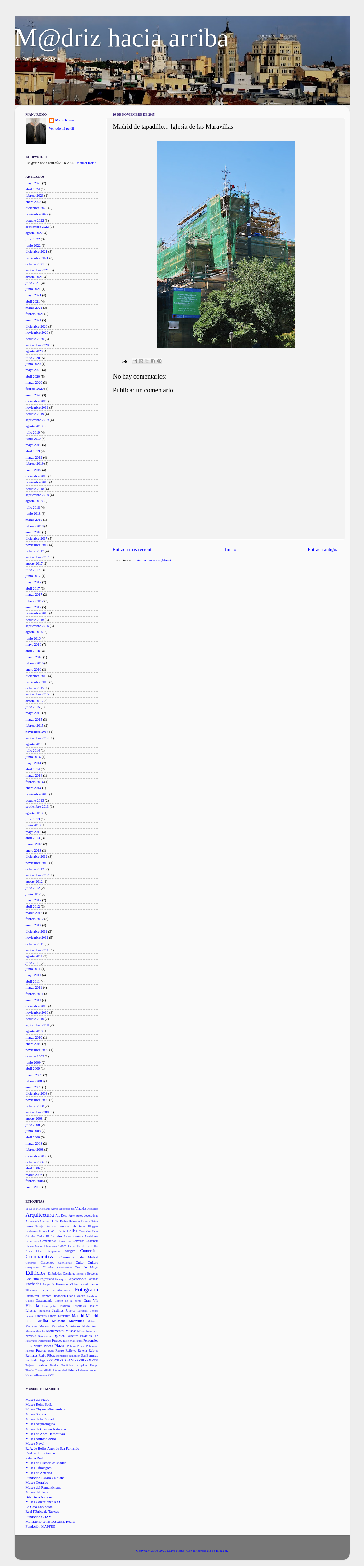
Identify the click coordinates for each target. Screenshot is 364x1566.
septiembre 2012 (37, 875)
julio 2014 (33, 750)
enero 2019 (33, 470)
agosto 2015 (34, 700)
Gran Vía (91, 1300)
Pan (95, 1336)
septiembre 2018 (37, 495)
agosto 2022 (34, 233)
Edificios (36, 1273)
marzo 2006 (34, 1175)
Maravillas (76, 1321)
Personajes (90, 1340)
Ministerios (73, 1326)
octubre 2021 (35, 264)
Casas (68, 1236)
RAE (51, 1350)
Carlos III (43, 1236)
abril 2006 (33, 1168)
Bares (29, 1226)
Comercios (89, 1250)
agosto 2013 (34, 813)
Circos (71, 1246)
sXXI (95, 1360)
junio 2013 (33, 825)
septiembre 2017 (37, 557)
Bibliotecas (78, 1226)
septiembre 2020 (37, 345)
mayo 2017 (33, 582)
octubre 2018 (35, 488)
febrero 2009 (35, 1081)
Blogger (221, 1550)
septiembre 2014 (37, 738)
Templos (81, 1365)
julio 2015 (33, 707)
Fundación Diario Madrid (69, 1296)
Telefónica (67, 1365)
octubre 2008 (35, 1106)
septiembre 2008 (37, 1112)
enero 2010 (33, 1044)
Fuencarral (32, 1296)
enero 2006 (33, 1187)
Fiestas (94, 1284)
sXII (56, 1360)
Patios (79, 1340)
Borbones (32, 1231)
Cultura (93, 1262)
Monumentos (55, 1331)
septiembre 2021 (37, 270)
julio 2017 (33, 569)
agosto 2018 (34, 501)
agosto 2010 (34, 1031)
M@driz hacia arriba (122, 38)
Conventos (47, 1262)
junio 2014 (33, 757)
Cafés (62, 1231)
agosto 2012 (34, 881)
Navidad (31, 1336)
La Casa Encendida (39, 1507)
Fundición (92, 1296)
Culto (80, 1262)
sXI (51, 1360)
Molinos (30, 1331)
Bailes (64, 1221)
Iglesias (31, 1310)
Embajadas (55, 1273)
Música (81, 1331)
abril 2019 (33, 451)
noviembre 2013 (37, 794)
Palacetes (72, 1336)
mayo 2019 (33, 445)
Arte (72, 1215)
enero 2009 (33, 1087)
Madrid (78, 1315)
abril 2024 (33, 189)
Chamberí (92, 1241)
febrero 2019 (35, 463)
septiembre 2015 (37, 694)
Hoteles (93, 1306)
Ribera (51, 1355)
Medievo (45, 1326)
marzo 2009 (34, 1075)
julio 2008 (33, 1125)
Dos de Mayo (86, 1267)
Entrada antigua (323, 549)
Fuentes (45, 1296)
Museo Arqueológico (40, 1424)
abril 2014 (33, 769)
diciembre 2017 (36, 538)
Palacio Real (34, 1458)
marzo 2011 (34, 987)
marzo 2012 (34, 912)
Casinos (78, 1236)
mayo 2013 (33, 832)
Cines (62, 1246)
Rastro (59, 1350)
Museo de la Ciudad (40, 1419)
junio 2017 (33, 576)
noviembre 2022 (37, 214)
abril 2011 (33, 981)
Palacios (86, 1336)
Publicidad (92, 1346)
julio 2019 (33, 432)
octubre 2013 (35, 800)
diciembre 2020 (36, 326)
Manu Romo (64, 120)
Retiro (42, 1355)
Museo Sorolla (36, 1414)
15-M (36, 1208)
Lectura (94, 1310)
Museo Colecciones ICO (43, 1502)
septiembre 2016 (37, 626)
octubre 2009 (35, 1056)
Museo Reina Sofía (39, 1404)
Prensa (81, 1346)
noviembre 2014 (37, 731)
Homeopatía (49, 1306)
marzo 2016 (34, 657)
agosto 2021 (34, 276)
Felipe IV (48, 1284)
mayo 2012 (33, 900)
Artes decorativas (87, 1215)
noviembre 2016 (37, 613)
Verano (93, 1370)
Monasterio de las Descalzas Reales (50, 1521)
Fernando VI (64, 1284)
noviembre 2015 (37, 682)
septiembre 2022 (37, 226)
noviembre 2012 (37, 862)
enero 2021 (33, 320)
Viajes (29, 1375)
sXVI (70, 1360)
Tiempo (94, 1365)
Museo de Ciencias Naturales (46, 1429)
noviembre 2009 (37, 1050)
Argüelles (92, 1208)
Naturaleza (92, 1331)
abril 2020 (33, 376)
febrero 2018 (35, 526)
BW (51, 1231)
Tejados (54, 1365)
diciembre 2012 (36, 856)
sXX (88, 1360)
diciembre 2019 (36, 401)
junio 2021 (33, 289)
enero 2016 (33, 669)
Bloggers (93, 1226)
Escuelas (92, 1273)
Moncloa (41, 1331)
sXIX (63, 1360)
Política (71, 1346)
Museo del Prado (37, 1399)
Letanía (30, 1316)
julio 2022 (33, 239)
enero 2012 (33, 925)
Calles (72, 1230)
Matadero (92, 1321)
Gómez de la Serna (68, 1300)
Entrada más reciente (133, 549)
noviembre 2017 (37, 545)
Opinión (59, 1336)
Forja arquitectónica (55, 1290)
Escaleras (69, 1273)
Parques (57, 1340)
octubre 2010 (35, 1019)
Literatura (64, 1316)
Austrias (44, 1221)
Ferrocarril (81, 1284)
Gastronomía (44, 1300)
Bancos (86, 1221)
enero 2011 (33, 1000)
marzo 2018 (34, 519)
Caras (95, 1231)
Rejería (82, 1350)
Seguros (43, 1360)
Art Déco (61, 1215)
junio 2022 (33, 245)
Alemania (44, 1208)
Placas (48, 1346)
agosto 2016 (34, 632)
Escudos (81, 1273)
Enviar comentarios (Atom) (152, 560)
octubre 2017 (35, 551)
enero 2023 (33, 202)
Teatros (42, 1365)
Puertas (41, 1350)
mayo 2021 (33, 295)
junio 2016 (33, 638)
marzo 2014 (34, 775)
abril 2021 (33, 301)
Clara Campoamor (48, 1251)
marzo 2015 (34, 719)
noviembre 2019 (37, 407)
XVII (51, 1375)
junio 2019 (33, 438)
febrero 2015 (35, 725)
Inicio (230, 549)
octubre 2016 (35, 619)
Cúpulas (48, 1267)
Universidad (59, 1370)
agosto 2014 (34, 744)
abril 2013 (33, 838)
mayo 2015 (33, 713)
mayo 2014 (33, 763)
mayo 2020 (33, 370)
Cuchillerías (65, 1262)
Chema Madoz (34, 1246)
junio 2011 (33, 969)
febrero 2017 (35, 601)
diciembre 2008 (36, 1093)
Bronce (43, 1231)
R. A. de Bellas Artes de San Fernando (52, 1448)
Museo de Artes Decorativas (45, 1434)
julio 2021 (33, 283)
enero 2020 (33, 395)
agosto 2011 (34, 956)
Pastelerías (69, 1340)
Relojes (93, 1350)
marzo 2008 (34, 1143)
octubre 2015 (35, 688)
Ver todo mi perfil (61, 128)
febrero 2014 (35, 781)
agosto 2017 (34, 563)
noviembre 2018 (37, 482)
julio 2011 (33, 963)
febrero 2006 (35, 1181)
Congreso (31, 1262)
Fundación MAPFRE (40, 1526)
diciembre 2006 (36, 1156)
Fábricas (93, 1279)
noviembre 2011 (37, 937)
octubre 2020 (35, 339)
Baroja (39, 1226)
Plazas (59, 1345)
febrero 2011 (35, 993)
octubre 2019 (35, 414)
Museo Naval (35, 1443)
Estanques (60, 1279)
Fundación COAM (39, 1517)
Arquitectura (40, 1215)
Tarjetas (30, 1365)
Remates (32, 1355)
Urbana (72, 1370)
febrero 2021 (35, 314)
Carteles (56, 1236)
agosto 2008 (34, 1118)
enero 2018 (33, 532)
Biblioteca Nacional (40, 1497)
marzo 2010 (34, 1037)
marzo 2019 (34, 457)
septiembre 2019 (37, 420)
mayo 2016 (33, 644)
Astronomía (32, 1221)
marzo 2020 (34, 382)
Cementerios (48, 1241)
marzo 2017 (34, 594)
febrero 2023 (35, 195)
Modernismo (90, 1326)
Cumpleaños (33, 1267)
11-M (29, 1208)
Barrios (50, 1226)
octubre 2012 (35, 869)
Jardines (57, 1310)
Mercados (57, 1326)
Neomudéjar (45, 1336)
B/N (55, 1220)
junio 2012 (33, 894)
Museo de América (39, 1473)
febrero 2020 (35, 388)
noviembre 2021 (37, 258)
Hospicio (64, 1306)
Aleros (54, 1208)
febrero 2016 (35, 663)
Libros (52, 1316)
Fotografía (86, 1290)
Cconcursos (32, 1241)
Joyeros (70, 1310)
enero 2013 (33, 850)
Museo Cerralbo (37, 1482)
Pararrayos (32, 1340)
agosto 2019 (34, 426)
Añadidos (80, 1208)
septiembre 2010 (37, 1025)
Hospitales (79, 1306)
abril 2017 (33, 588)
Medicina (32, 1326)
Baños (94, 1221)
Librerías (41, 1316)
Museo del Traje (37, 1492)
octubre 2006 (35, 1162)
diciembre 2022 (36, 208)
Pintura (37, 1346)
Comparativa (40, 1256)
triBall (47, 1370)
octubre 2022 (35, 220)
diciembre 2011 (36, 931)
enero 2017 (33, 607)
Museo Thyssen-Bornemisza (45, 1409)
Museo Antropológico (41, 1438)
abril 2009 (33, 1068)
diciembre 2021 (36, 251)
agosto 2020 (34, 351)
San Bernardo (89, 1355)
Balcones (74, 1221)
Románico (62, 1355)
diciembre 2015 (36, 676)
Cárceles (30, 1236)
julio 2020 (33, 357)
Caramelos (85, 1231)
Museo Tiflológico (39, 1468)
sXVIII (79, 1360)
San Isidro (32, 1360)
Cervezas (78, 1241)
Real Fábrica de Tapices (42, 1511)
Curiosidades (64, 1267)
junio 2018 (33, 513)
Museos (70, 1331)
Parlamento (44, 1340)
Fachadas (33, 1283)
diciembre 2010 (36, 1006)
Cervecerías (64, 1241)
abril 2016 (33, 650)
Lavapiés (82, 1310)
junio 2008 (33, 1131)
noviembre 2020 (37, 332)
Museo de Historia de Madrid (46, 1463)
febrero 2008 (35, 1149)
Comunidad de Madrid (78, 1257)
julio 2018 (33, 507)
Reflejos (70, 1350)
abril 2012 (33, 906)
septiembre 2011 (37, 950)
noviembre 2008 (37, 1100)
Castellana (91, 1236)
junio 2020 (33, 364)
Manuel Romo (86, 163)
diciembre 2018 (36, 476)
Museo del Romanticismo (44, 1487)
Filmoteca (31, 1290)
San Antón (74, 1355)
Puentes (30, 1350)
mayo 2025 (33, 183)
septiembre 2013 (37, 806)
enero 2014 (33, 788)
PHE (29, 1346)
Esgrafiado (47, 1279)
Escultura (32, 1279)
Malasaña (58, 1321)
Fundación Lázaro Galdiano (45, 1478)
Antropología (66, 1208)
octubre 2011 (35, 944)
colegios (70, 1251)
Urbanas (83, 1370)
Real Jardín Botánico (40, 1453)
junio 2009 (33, 1062)
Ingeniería (44, 1310)
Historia (32, 1305)
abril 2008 (33, 1137)
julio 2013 (33, 819)
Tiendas (30, 1370)
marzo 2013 (34, 844)
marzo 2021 (34, 307)
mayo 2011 (33, 975)
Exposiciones (77, 1279)
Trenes (39, 1370)
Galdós (30, 1300)
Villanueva (40, 1375)
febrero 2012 (35, 919)
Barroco (64, 1226)
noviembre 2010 (37, 1012)
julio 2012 (33, 888)
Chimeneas (50, 1246)
